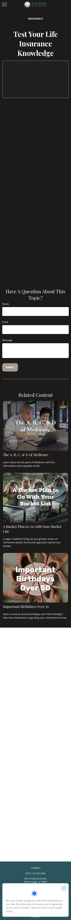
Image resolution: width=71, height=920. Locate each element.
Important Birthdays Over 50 (26, 606)
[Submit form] (10, 367)
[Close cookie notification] (64, 888)
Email (5, 322)
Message (7, 340)
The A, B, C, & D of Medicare (25, 454)
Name (5, 304)
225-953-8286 (39, 873)
